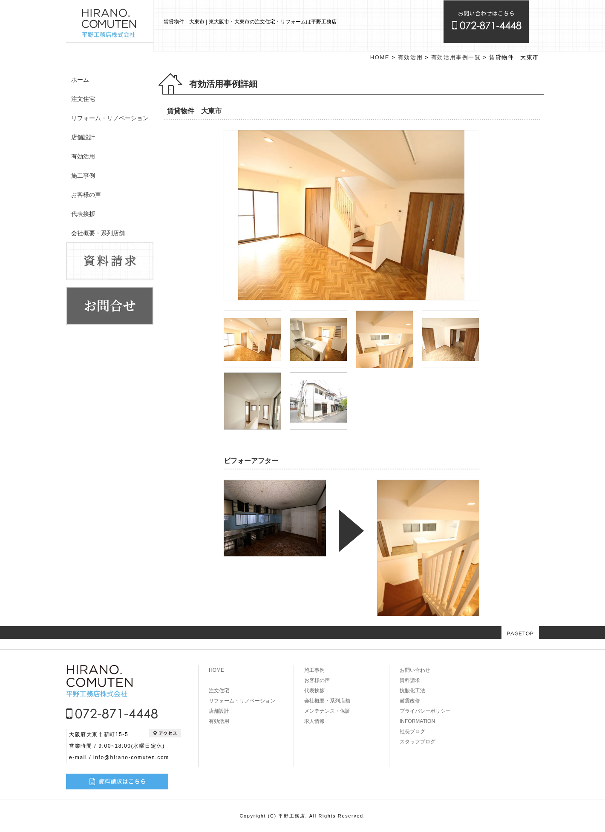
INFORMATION (417, 721)
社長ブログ (412, 731)
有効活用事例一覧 (456, 57)
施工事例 (83, 175)
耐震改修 (410, 701)
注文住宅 (83, 98)
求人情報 (314, 721)
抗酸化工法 (412, 691)
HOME (379, 57)
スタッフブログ (417, 742)
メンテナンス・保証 (327, 711)
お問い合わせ (415, 670)
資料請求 (410, 680)
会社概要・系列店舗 (98, 233)
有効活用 (83, 156)
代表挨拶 (83, 213)
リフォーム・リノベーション (110, 118)
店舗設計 (83, 137)
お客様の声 (86, 194)
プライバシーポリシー (425, 711)
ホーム (80, 79)
